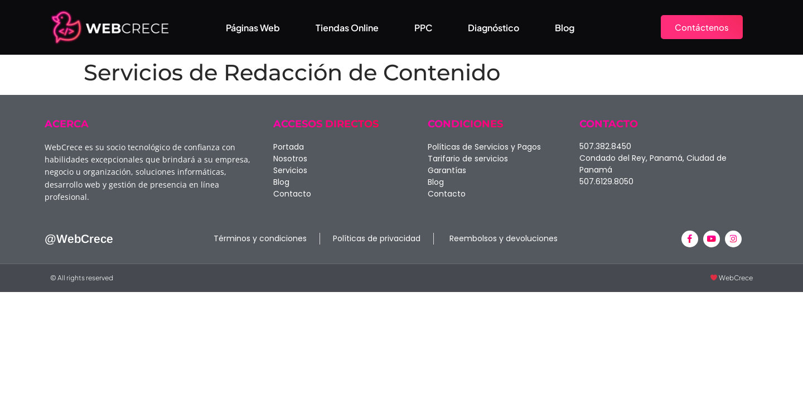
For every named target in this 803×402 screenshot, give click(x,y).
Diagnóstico (493, 28)
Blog (564, 28)
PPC (423, 28)
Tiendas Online (347, 28)
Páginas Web (253, 28)
